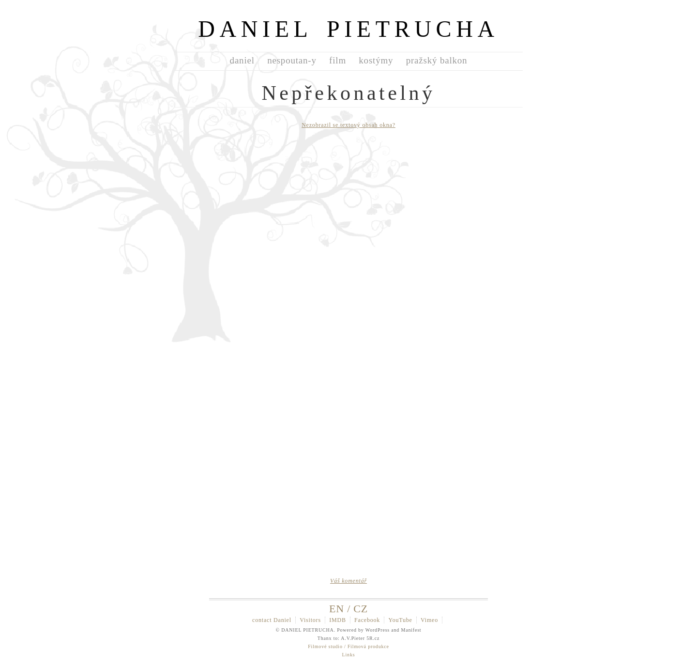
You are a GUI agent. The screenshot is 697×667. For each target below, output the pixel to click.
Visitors (310, 620)
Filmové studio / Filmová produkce (348, 646)
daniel (242, 60)
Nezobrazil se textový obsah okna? (348, 125)
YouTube (400, 620)
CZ (360, 609)
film (337, 60)
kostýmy (376, 60)
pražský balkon (437, 60)
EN (336, 609)
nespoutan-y (292, 60)
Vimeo (429, 620)
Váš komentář (348, 580)
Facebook (367, 620)
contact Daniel (271, 620)
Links (348, 654)
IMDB (337, 620)
